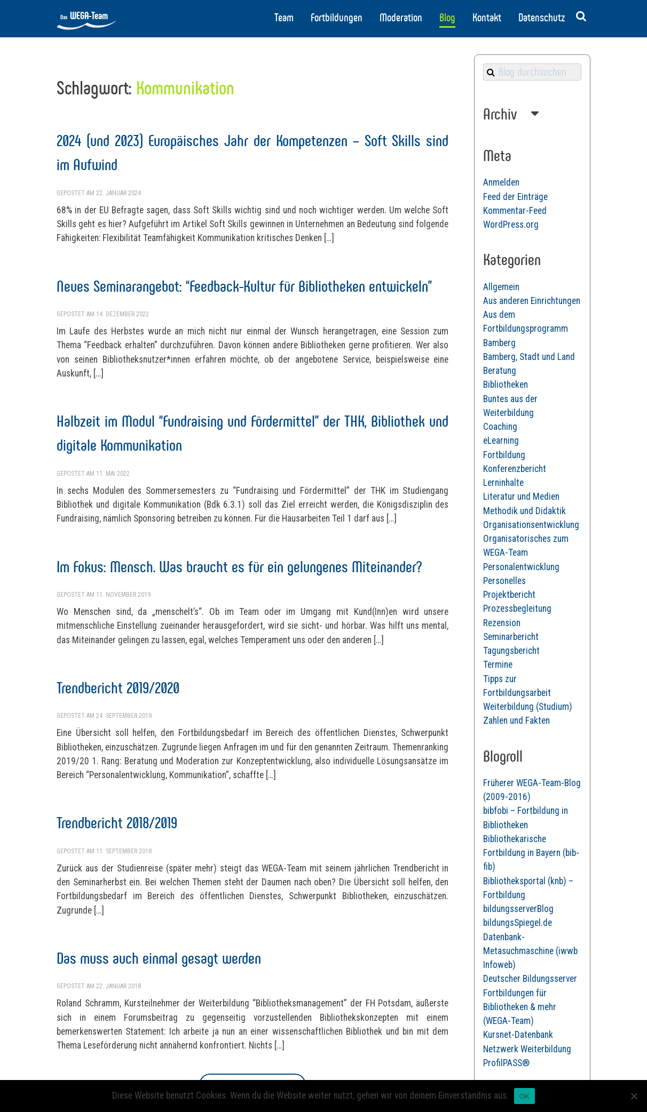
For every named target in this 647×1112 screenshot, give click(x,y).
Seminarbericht (511, 636)
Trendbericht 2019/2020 (118, 688)
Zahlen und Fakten (516, 720)
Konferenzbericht (514, 468)
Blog (447, 18)
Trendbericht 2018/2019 (117, 823)
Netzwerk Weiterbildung (527, 1049)
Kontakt (486, 18)
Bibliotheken (505, 384)
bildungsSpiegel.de (517, 922)
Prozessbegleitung (517, 608)
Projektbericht (509, 594)
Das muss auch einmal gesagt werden (159, 958)
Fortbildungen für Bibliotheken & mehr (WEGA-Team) (519, 1007)
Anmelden (501, 182)
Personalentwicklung (521, 567)
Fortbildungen (336, 18)
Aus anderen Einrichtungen (531, 300)
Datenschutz (541, 18)
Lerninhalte (503, 482)
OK (524, 1096)
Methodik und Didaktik (524, 511)
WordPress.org (511, 224)
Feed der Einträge (515, 196)
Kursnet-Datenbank (518, 1034)
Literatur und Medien (521, 496)
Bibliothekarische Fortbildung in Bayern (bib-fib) (531, 853)
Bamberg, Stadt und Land (529, 356)
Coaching (500, 426)
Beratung (499, 370)
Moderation (401, 18)
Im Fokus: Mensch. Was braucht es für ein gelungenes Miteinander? (239, 567)
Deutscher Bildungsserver (530, 978)
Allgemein (501, 287)
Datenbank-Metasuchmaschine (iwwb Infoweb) (530, 951)
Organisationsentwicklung (531, 524)
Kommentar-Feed (515, 210)
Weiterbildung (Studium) (527, 706)
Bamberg (499, 343)
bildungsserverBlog (518, 908)
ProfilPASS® (506, 1063)
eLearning (501, 440)
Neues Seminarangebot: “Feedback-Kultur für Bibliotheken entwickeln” (244, 286)
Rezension (501, 623)
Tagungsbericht (511, 650)
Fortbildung (504, 455)
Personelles (504, 580)
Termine (497, 664)
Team (284, 18)
